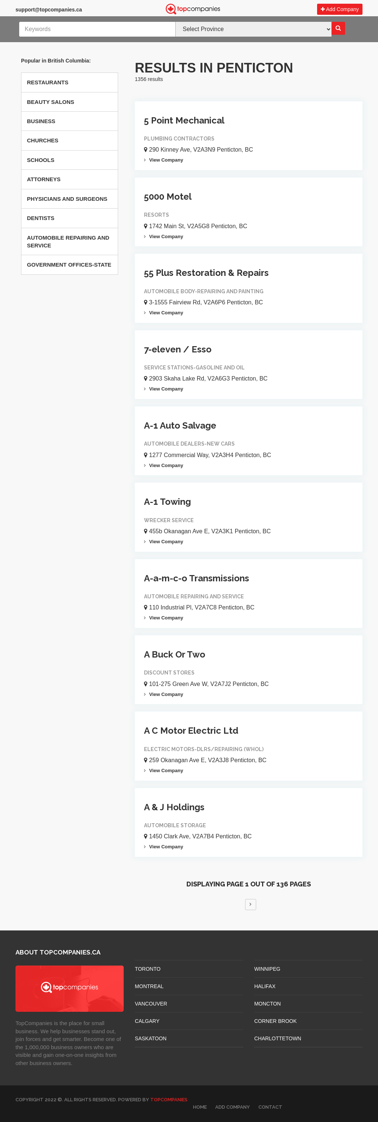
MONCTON (267, 1004)
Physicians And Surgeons (67, 199)
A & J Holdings (174, 807)
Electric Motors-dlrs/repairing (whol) (204, 749)
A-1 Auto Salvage (180, 425)
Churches (42, 140)
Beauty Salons (50, 102)
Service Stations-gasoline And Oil (194, 368)
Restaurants (47, 82)
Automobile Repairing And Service (68, 241)
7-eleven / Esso (178, 349)
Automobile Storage (175, 825)
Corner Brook (275, 1021)
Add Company (340, 9)
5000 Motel (168, 196)
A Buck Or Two (174, 654)
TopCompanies (169, 1099)
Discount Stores (169, 673)
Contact (270, 1107)
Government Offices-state (69, 264)
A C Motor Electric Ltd (191, 730)
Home (200, 1107)
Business (41, 121)
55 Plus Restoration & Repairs (206, 272)
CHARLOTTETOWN (277, 1038)
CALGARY (147, 1021)
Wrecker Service (169, 520)
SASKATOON (150, 1038)
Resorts (156, 215)
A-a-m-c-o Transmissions (196, 578)
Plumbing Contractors (179, 139)
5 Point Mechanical (184, 120)
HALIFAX (265, 986)
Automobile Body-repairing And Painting (204, 291)
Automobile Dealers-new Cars (189, 444)
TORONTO (148, 969)
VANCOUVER (151, 1004)
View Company (163, 160)
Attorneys (44, 179)
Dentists (40, 218)
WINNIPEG (267, 969)
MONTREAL (149, 986)
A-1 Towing (167, 501)
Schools (40, 160)
